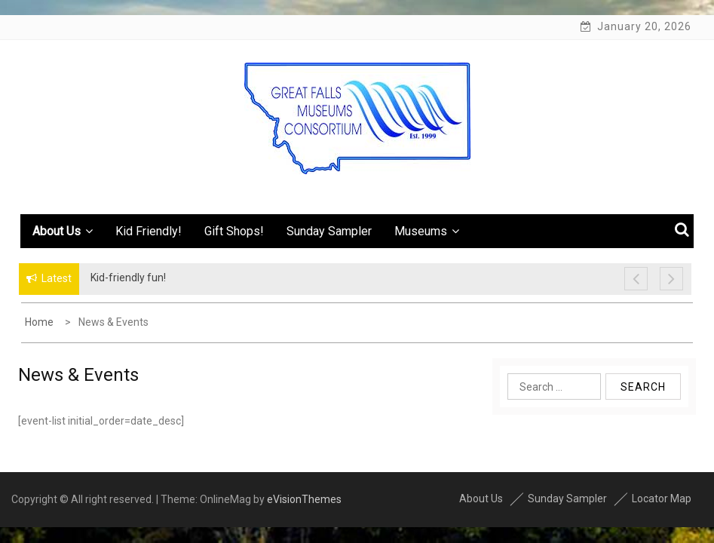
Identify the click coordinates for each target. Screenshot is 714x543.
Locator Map (661, 498)
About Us (62, 231)
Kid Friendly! (148, 231)
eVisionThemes (304, 499)
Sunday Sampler (329, 231)
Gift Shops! (234, 231)
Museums (426, 231)
